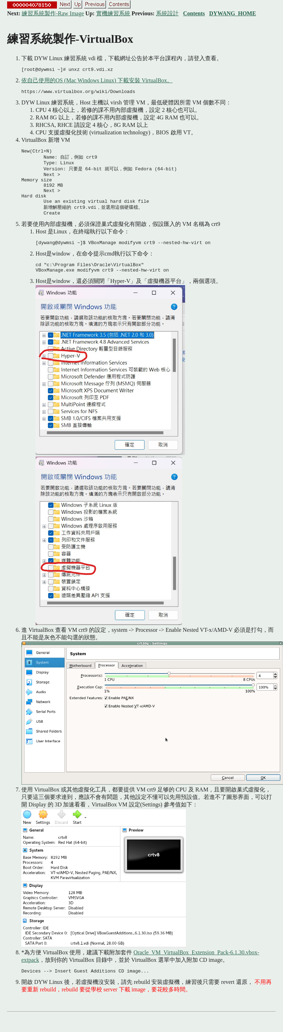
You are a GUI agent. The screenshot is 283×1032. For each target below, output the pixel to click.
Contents (194, 13)
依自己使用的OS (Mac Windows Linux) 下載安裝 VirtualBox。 (97, 81)
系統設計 (167, 13)
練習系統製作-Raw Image (53, 13)
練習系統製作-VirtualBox (70, 38)
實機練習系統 (113, 13)
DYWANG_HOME (232, 13)
